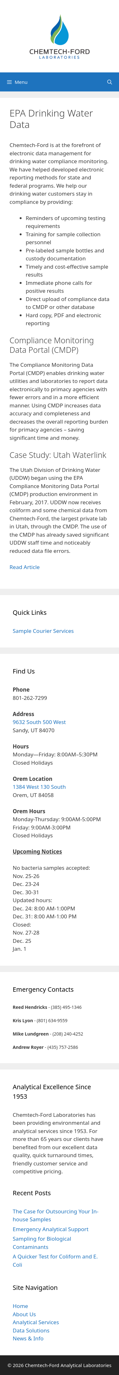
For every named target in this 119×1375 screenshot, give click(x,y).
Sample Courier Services (43, 630)
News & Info (28, 1338)
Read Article (25, 567)
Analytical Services (36, 1322)
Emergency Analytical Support (51, 1229)
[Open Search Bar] (109, 81)
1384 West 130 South (39, 786)
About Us (24, 1314)
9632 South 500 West (39, 722)
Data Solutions (31, 1330)
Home (20, 1306)
